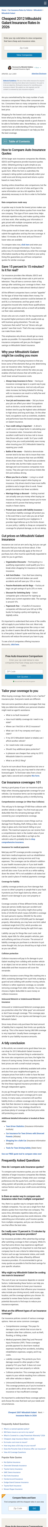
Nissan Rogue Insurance (13, 1489)
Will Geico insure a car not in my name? (19, 1432)
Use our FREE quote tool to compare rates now (21, 1154)
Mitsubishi (38, 10)
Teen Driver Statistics (15, 1126)
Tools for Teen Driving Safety (18, 1148)
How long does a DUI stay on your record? (20, 1446)
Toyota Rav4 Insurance (12, 1486)
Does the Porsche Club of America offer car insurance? (25, 1449)
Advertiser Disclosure (39, 73)
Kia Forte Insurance (11, 1476)
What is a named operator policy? (16, 1429)
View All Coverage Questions (15, 1452)
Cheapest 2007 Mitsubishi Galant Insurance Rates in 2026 (22, 1414)
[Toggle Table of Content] (18, 141)
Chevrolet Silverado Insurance (15, 1466)
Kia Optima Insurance (12, 1462)
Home (4, 10)
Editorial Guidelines (9, 81)
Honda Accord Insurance (13, 1479)
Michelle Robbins (27, 67)
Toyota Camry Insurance (13, 1469)
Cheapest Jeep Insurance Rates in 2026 (19, 1439)
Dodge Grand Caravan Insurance (16, 1482)
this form (35, 776)
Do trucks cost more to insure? (15, 1442)
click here (25, 245)
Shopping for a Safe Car (16, 1141)
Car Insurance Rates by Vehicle (20, 10)
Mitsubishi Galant (8, 13)
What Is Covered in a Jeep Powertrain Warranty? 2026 (24, 1436)
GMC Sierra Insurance (12, 1472)
